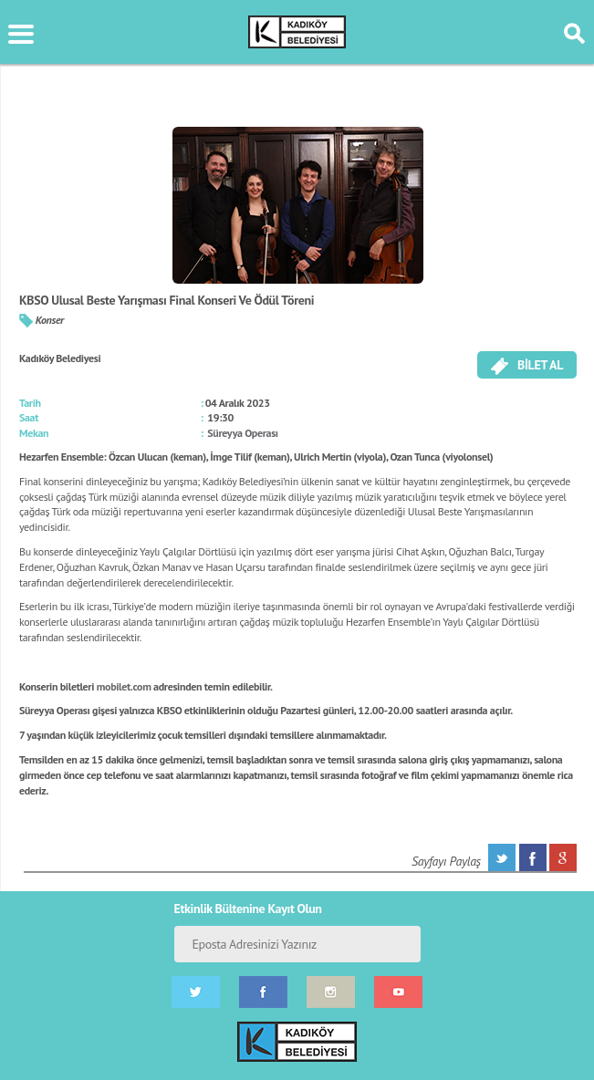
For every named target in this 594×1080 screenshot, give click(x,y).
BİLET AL (527, 366)
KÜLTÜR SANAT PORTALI (297, 32)
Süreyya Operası (242, 433)
